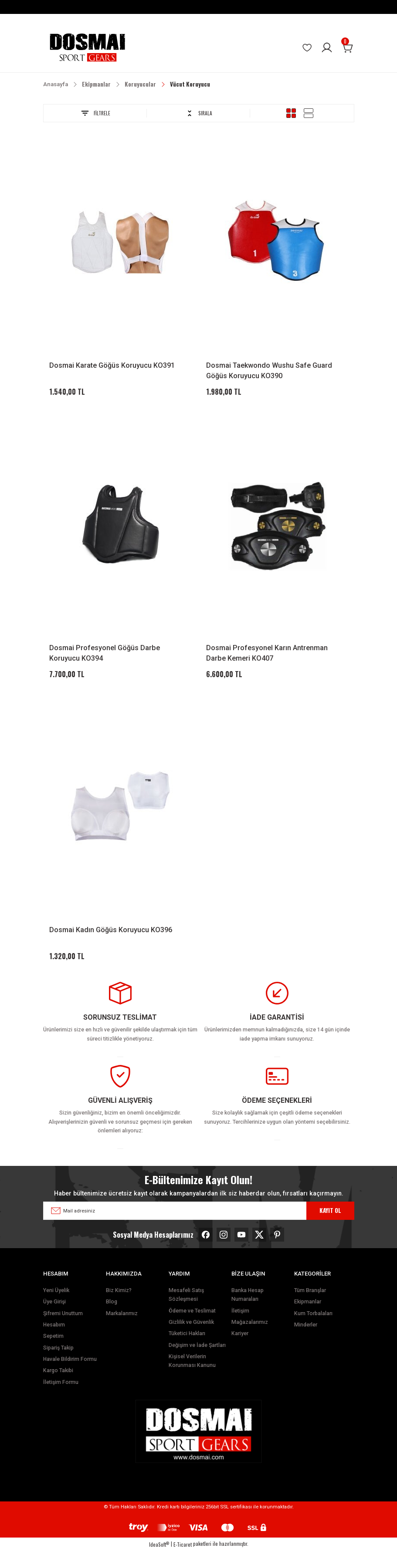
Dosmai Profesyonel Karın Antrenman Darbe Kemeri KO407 (267, 655)
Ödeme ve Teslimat (192, 1319)
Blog (111, 1309)
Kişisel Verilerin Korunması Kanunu (192, 1368)
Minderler (305, 1333)
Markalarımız (122, 1321)
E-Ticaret (182, 1552)
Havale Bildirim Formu (70, 1367)
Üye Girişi (54, 1309)
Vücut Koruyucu (190, 84)
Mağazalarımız (249, 1330)
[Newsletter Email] (198, 1218)
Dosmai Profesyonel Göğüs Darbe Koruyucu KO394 (104, 655)
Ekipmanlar (307, 1309)
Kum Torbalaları (313, 1321)
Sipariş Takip (58, 1356)
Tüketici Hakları (187, 1341)
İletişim (240, 1319)
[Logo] (87, 48)
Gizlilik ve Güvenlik (191, 1330)
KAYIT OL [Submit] (330, 1218)
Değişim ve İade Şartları (197, 1353)
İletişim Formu (60, 1390)
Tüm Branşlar (310, 1298)
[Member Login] (326, 47)
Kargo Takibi (58, 1378)
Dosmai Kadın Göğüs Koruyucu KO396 (110, 935)
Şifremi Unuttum (63, 1321)
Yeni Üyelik (56, 1298)
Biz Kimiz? (119, 1298)
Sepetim (53, 1344)
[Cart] (347, 47)
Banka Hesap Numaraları (247, 1302)
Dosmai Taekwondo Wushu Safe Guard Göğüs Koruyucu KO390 (269, 370)
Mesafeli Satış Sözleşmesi (186, 1302)
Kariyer (239, 1341)
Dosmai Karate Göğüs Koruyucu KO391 (112, 365)
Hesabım (54, 1333)
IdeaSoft (159, 1552)
